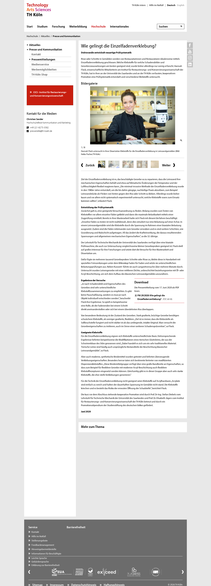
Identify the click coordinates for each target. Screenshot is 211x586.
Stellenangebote (40, 540)
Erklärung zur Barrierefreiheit (84, 540)
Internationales (119, 26)
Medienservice (40, 64)
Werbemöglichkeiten (44, 69)
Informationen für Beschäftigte (46, 553)
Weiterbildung (78, 26)
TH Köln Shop (39, 74)
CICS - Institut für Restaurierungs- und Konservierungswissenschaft (48, 93)
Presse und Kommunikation (45, 49)
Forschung (58, 26)
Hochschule (98, 26)
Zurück (90, 165)
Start (30, 26)
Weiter (166, 165)
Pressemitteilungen (43, 59)
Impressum (56, 577)
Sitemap (37, 577)
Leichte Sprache (77, 531)
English (180, 5)
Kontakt (36, 54)
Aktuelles (45, 36)
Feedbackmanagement (43, 544)
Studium (42, 26)
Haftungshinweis (114, 577)
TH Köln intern (139, 5)
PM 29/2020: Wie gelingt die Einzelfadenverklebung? (154, 297)
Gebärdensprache (78, 536)
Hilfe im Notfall (156, 5)
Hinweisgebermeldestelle (44, 549)
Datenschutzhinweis (83, 577)
